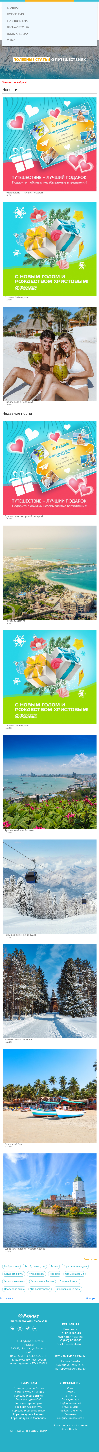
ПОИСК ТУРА (15, 14)
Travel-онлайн (70, 1407)
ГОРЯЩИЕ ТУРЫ (18, 21)
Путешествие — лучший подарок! (24, 192)
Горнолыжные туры (75, 1266)
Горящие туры (70, 1399)
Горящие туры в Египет (28, 1395)
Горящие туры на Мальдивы (28, 1418)
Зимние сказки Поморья (18, 1039)
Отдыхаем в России (42, 1281)
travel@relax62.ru (74, 1344)
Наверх (90, 1298)
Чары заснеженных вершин (20, 934)
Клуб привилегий (70, 1403)
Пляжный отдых (69, 1281)
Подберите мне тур (70, 1410)
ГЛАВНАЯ (13, 7)
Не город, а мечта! (15, 620)
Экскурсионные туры (67, 1289)
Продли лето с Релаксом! (19, 401)
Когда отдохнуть (13, 1273)
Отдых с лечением (14, 1281)
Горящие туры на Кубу (28, 1407)
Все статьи (90, 1259)
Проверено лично (14, 1289)
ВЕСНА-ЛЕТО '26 (18, 27)
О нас (70, 1388)
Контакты (70, 1395)
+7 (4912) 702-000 (70, 1333)
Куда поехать (36, 1273)
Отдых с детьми (74, 1273)
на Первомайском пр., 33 (70, 1368)
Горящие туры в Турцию (28, 1392)
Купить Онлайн (70, 1361)
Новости (55, 1273)
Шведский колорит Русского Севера (25, 1248)
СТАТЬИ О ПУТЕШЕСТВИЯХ (28, 1430)
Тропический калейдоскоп (19, 830)
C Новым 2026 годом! (17, 297)
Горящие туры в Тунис (28, 1403)
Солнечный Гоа (13, 1144)
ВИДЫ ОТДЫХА (17, 34)
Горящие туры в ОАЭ (28, 1399)
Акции (54, 1266)
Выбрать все (11, 1266)
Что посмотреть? (40, 1289)
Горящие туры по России (28, 1388)
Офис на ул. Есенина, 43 (70, 1365)
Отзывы (70, 1392)
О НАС (11, 40)
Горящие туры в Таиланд (28, 1414)
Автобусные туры (34, 1266)
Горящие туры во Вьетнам (28, 1410)
